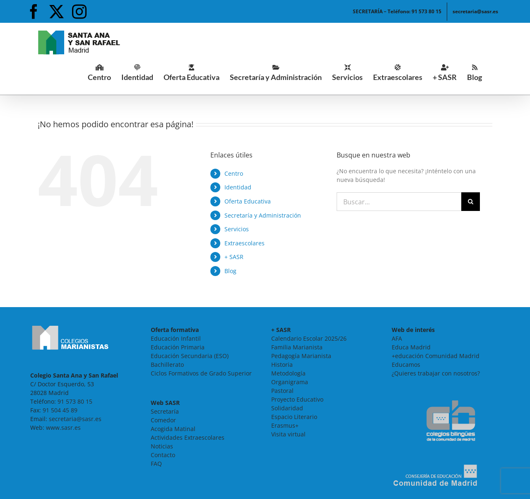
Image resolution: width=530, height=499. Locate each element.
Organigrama (289, 382)
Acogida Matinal (173, 429)
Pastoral (282, 391)
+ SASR (233, 257)
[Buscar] (470, 201)
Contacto (163, 455)
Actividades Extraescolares (187, 437)
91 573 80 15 (75, 401)
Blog (230, 271)
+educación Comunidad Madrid (435, 356)
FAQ (156, 464)
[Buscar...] (399, 201)
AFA (397, 338)
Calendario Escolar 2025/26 (309, 338)
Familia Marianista (297, 347)
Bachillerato (167, 364)
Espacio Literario (294, 417)
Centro (233, 173)
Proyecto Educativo (297, 399)
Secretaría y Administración (262, 215)
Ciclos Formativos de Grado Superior (201, 373)
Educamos (406, 364)
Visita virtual (288, 434)
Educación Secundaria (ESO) (190, 356)
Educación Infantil (176, 338)
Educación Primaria (178, 347)
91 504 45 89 (60, 410)
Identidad (237, 187)
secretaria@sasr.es (75, 419)
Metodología (288, 373)
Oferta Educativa (247, 201)
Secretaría (165, 411)
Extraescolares (244, 243)
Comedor (163, 420)
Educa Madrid (411, 347)
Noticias (162, 446)
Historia (282, 364)
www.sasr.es (63, 427)
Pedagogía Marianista (301, 356)
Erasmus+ (285, 425)
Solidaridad (287, 408)
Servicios (236, 229)
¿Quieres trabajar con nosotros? (436, 373)
